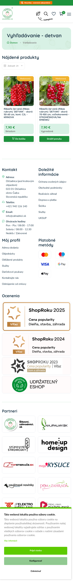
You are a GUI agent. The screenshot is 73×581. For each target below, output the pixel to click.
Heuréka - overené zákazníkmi (37, 3)
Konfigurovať (35, 561)
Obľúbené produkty (12, 260)
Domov (12, 43)
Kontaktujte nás (10, 278)
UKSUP (42, 218)
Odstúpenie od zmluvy (14, 284)
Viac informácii (10, 541)
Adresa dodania (10, 248)
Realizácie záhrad (47, 194)
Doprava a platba (47, 200)
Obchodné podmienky (50, 188)
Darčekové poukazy (12, 272)
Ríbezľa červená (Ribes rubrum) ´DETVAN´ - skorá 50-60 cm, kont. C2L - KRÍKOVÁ (18, 113)
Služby (42, 212)
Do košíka (18, 139)
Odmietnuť (36, 571)
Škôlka (42, 206)
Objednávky (8, 254)
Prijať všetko (36, 551)
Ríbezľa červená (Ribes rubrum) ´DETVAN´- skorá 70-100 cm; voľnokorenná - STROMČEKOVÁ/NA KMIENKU (54, 114)
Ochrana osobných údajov (52, 182)
